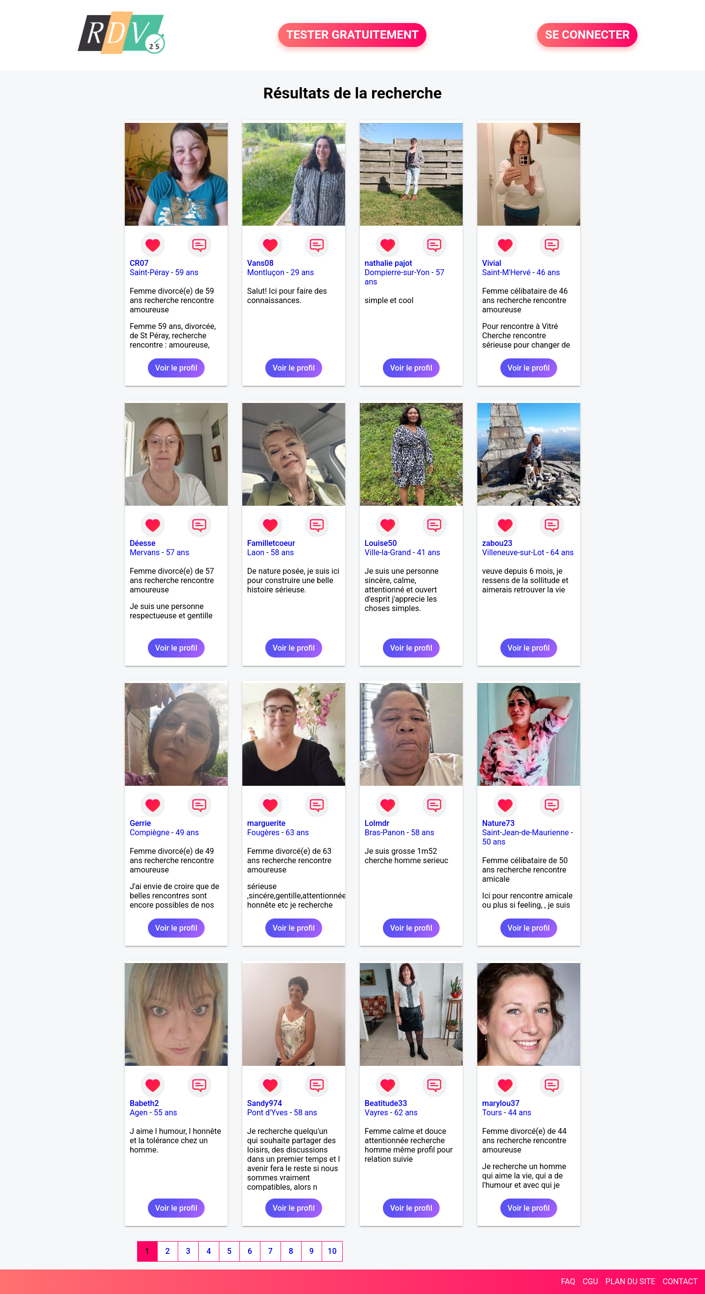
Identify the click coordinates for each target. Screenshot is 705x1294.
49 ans (187, 832)
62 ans (406, 1112)
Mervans (145, 552)
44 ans (520, 1112)
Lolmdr (377, 823)
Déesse (143, 543)
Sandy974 (264, 1103)
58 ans (282, 552)
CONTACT (680, 1281)
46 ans (548, 272)
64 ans (562, 552)
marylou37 (500, 1103)
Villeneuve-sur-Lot (513, 552)
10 (332, 1251)
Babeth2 (144, 1103)
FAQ (568, 1281)
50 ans (494, 842)
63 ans (297, 832)
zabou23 (497, 543)
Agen (139, 1112)
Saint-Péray (149, 272)
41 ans (429, 552)
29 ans (302, 272)
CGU (590, 1281)
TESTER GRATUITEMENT (352, 35)
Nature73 (498, 823)
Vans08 (260, 263)
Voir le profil (176, 368)
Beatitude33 (386, 1103)
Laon (255, 552)
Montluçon (265, 272)
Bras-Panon (385, 832)
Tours (492, 1112)
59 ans (187, 272)
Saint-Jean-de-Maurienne (525, 832)
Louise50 (381, 543)
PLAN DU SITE (631, 1281)
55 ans (165, 1112)
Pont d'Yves (267, 1112)
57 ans (177, 552)
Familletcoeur (271, 543)
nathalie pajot (388, 263)
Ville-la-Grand (388, 552)
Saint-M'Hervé (506, 272)
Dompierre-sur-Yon (397, 272)
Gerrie (140, 823)
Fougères (263, 832)
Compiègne (149, 832)
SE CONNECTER (587, 35)
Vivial (491, 263)
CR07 (139, 263)
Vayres (376, 1112)
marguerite (266, 823)
